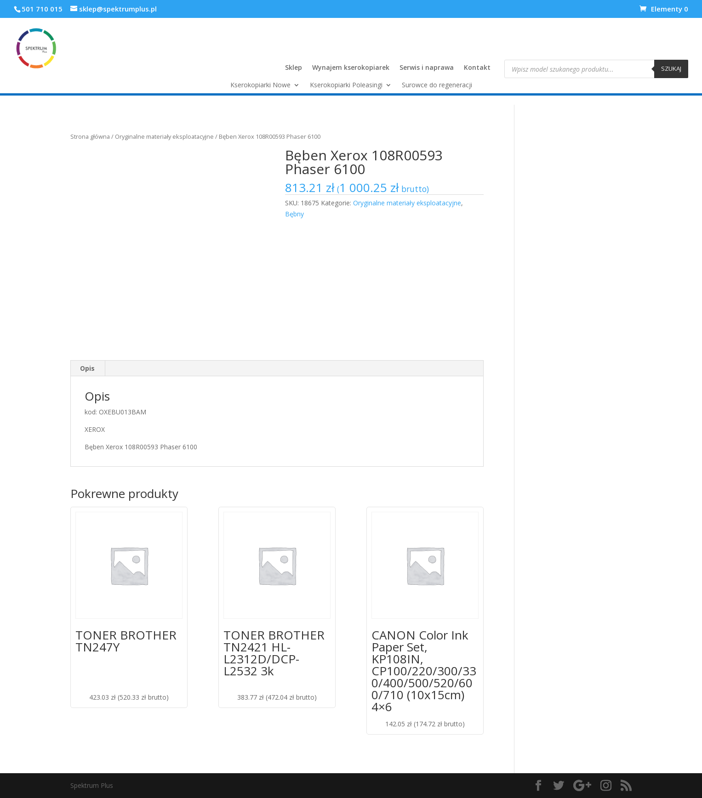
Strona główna (90, 136)
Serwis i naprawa (427, 68)
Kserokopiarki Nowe (260, 85)
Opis (87, 368)
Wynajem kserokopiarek (350, 68)
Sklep (293, 68)
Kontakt (477, 68)
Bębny (294, 213)
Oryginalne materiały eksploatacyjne (164, 136)
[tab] (87, 368)
